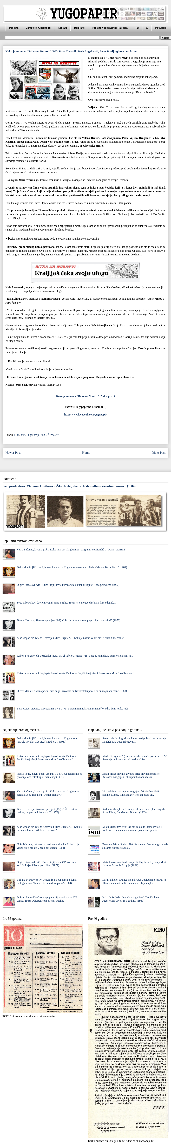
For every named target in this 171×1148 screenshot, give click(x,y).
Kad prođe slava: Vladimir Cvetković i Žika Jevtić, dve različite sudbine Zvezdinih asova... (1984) (69, 486)
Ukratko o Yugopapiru (38, 27)
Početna (13, 27)
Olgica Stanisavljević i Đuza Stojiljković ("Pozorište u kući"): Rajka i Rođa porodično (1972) (68, 584)
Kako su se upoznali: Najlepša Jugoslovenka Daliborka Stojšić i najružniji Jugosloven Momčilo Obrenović (75, 673)
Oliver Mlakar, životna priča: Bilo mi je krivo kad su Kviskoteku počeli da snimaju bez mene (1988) (72, 691)
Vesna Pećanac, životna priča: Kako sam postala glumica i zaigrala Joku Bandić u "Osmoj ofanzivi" (71, 549)
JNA (23, 434)
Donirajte (79, 27)
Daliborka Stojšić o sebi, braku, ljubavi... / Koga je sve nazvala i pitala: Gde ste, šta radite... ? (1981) (72, 567)
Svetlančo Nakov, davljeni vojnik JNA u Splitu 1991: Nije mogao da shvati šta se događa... (66, 602)
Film (16, 434)
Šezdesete (53, 434)
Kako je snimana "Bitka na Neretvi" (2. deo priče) (85, 396)
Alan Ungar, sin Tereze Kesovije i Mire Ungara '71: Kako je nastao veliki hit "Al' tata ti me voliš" (70, 637)
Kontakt (62, 27)
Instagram (161, 27)
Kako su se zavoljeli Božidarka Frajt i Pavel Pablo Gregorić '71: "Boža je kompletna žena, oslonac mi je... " (76, 655)
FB (137, 27)
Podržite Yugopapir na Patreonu (110, 27)
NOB (44, 434)
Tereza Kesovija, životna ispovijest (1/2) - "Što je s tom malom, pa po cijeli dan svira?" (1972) (68, 620)
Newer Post (13, 452)
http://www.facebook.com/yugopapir (85, 414)
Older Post (159, 452)
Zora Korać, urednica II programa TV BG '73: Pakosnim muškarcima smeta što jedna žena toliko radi (72, 708)
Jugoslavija (33, 434)
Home (86, 452)
